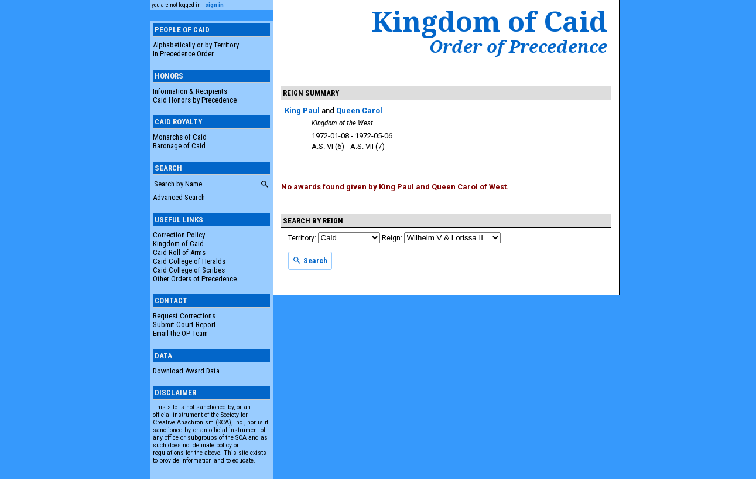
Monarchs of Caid (180, 137)
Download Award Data (186, 370)
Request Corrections (184, 315)
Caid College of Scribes (189, 270)
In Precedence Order (183, 53)
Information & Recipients (190, 91)
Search (309, 260)
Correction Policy (179, 234)
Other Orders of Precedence (195, 278)
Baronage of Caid (179, 145)
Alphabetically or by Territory (196, 44)
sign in (214, 5)
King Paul (302, 110)
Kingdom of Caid (178, 243)
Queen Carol (359, 110)
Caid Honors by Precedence (195, 100)
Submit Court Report (184, 324)
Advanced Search (179, 197)
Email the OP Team (180, 333)
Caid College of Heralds (189, 261)
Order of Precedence (518, 46)
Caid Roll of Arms (179, 252)
